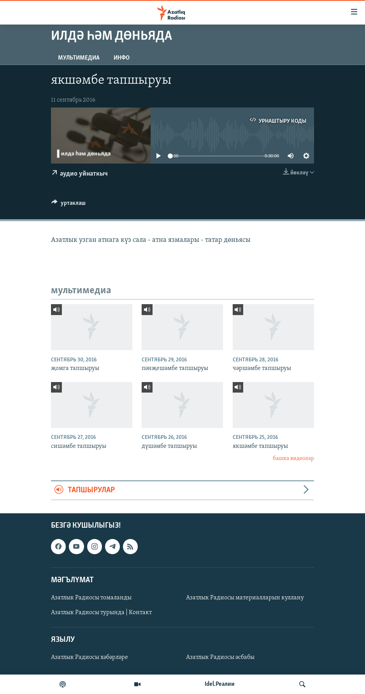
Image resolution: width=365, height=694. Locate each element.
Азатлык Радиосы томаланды (91, 598)
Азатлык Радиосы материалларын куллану (245, 598)
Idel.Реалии (220, 684)
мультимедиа (79, 58)
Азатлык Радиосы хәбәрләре (89, 657)
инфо (122, 58)
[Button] (68, 204)
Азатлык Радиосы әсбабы (220, 657)
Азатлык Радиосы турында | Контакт (101, 612)
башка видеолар (293, 458)
